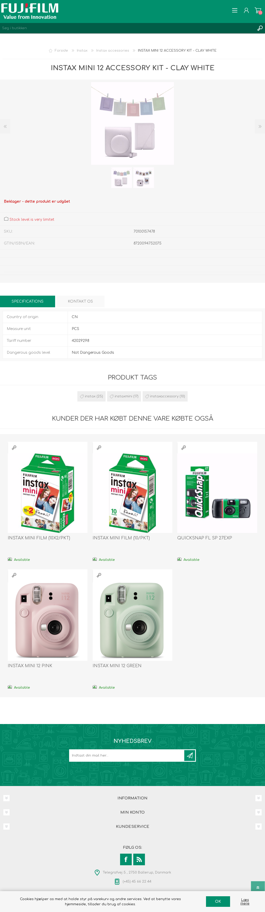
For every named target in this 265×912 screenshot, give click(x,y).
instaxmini (123, 396)
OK (218, 901)
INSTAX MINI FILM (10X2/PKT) (39, 538)
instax (90, 396)
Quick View (14, 447)
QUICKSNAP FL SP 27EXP (204, 538)
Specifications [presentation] (27, 301)
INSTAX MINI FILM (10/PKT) (121, 538)
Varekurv (258, 10)
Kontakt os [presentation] (80, 301)
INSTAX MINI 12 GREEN (117, 666)
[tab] (27, 301)
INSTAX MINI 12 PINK (30, 666)
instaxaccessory (164, 396)
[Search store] (127, 28)
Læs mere (244, 901)
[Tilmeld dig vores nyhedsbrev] (127, 755)
